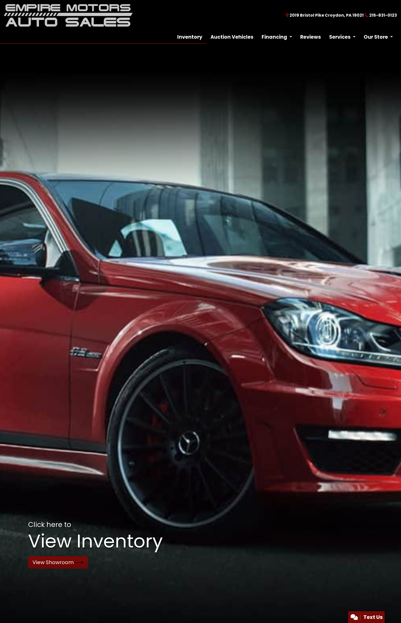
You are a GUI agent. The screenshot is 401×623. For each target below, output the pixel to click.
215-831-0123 (383, 15)
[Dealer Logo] (68, 15)
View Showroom (57, 562)
